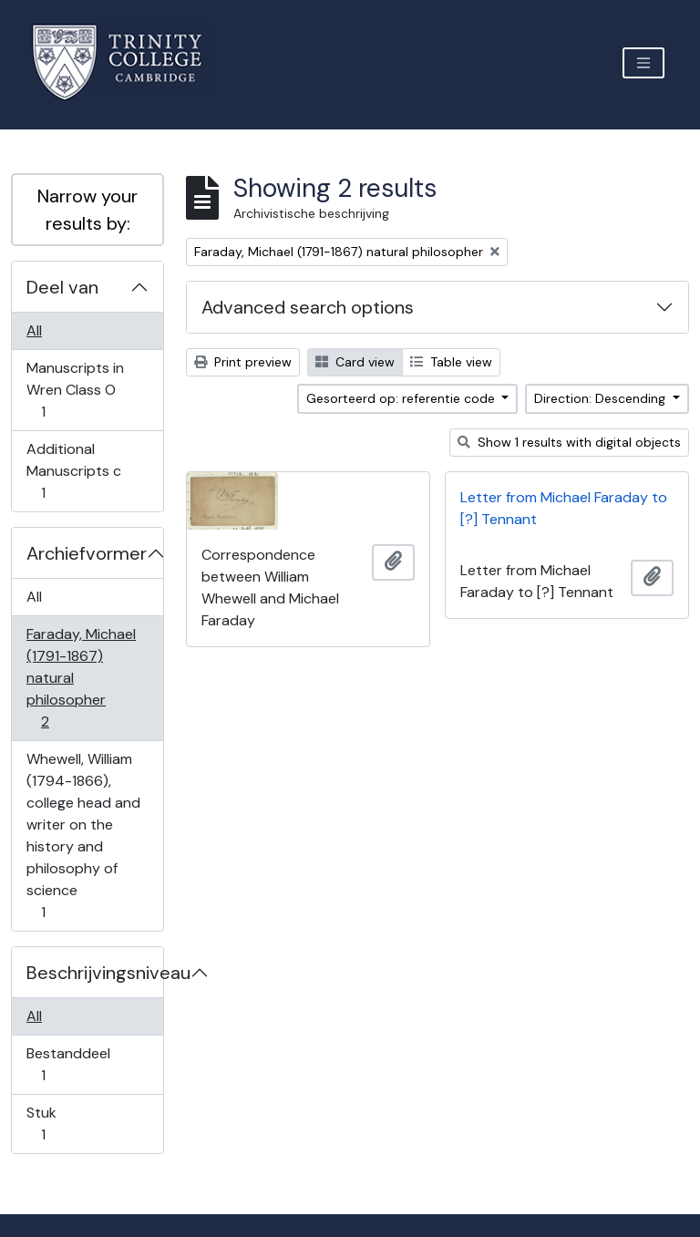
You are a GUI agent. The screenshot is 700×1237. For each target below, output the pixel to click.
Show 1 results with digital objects (569, 442)
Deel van (62, 287)
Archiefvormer (86, 553)
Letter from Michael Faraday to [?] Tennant (563, 508)
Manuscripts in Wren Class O (75, 389)
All (34, 330)
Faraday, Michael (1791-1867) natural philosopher (81, 678)
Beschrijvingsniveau (94, 972)
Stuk (56, 1123)
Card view (355, 362)
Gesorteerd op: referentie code (402, 398)
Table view (451, 362)
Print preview (243, 362)
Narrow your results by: (87, 209)
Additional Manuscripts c (73, 471)
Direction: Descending (601, 398)
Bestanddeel (68, 1064)
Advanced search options (307, 307)
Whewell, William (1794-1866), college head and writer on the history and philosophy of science (83, 835)
